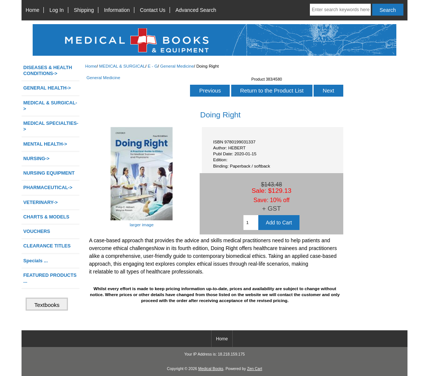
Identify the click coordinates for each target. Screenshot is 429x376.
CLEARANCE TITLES (47, 246)
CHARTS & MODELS (46, 217)
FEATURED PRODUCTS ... (50, 278)
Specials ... (35, 260)
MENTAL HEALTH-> (45, 144)
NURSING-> (36, 158)
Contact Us (153, 10)
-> (50, 105)
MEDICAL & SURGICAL (122, 66)
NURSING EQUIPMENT (49, 173)
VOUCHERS (36, 231)
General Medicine (177, 66)
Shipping (84, 10)
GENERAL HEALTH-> (47, 88)
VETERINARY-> (40, 202)
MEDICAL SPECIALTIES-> (50, 126)
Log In (56, 10)
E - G (153, 66)
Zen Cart (254, 369)
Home (32, 10)
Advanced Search (196, 10)
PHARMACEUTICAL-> (47, 187)
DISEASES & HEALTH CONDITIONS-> (47, 70)
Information (117, 10)
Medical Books (210, 369)
